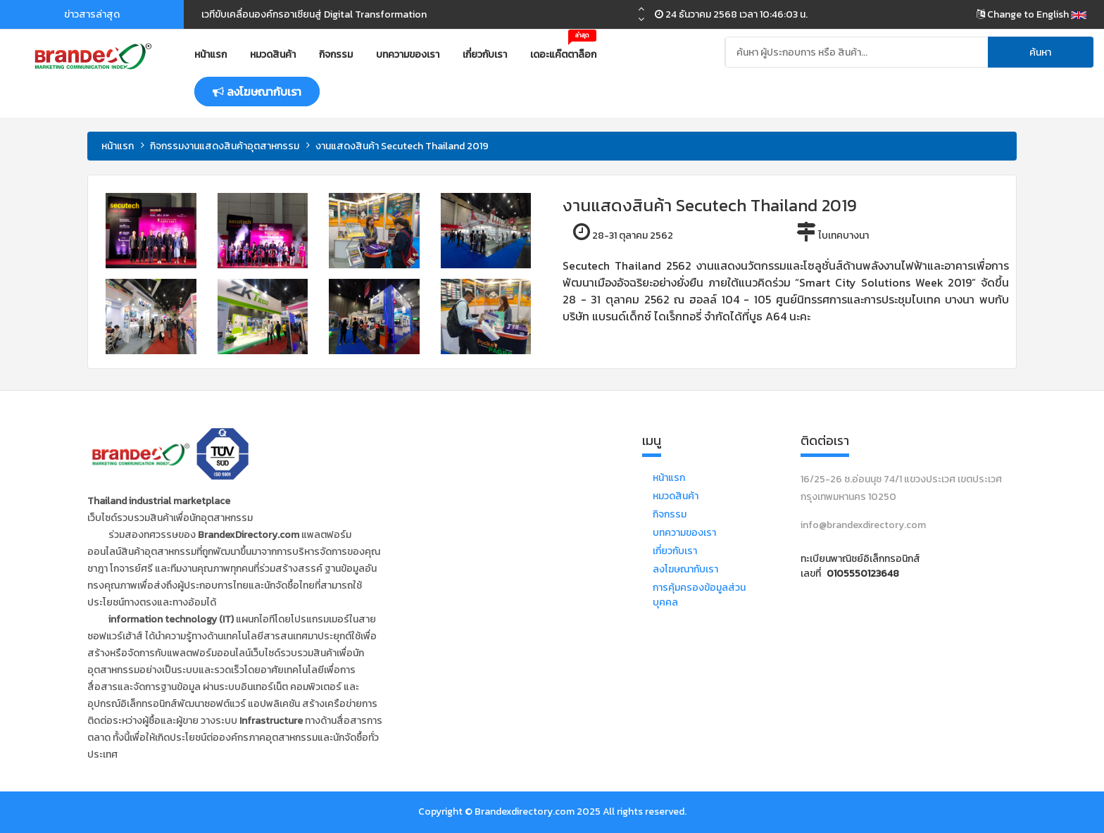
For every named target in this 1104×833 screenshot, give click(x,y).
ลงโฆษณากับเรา (685, 569)
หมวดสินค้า (273, 54)
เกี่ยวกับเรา (485, 54)
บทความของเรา (407, 54)
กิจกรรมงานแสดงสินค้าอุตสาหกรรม (224, 146)
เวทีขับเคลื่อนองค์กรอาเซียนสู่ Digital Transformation (314, 14)
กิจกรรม (336, 54)
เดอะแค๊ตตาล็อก (563, 49)
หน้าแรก (210, 54)
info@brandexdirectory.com (863, 525)
